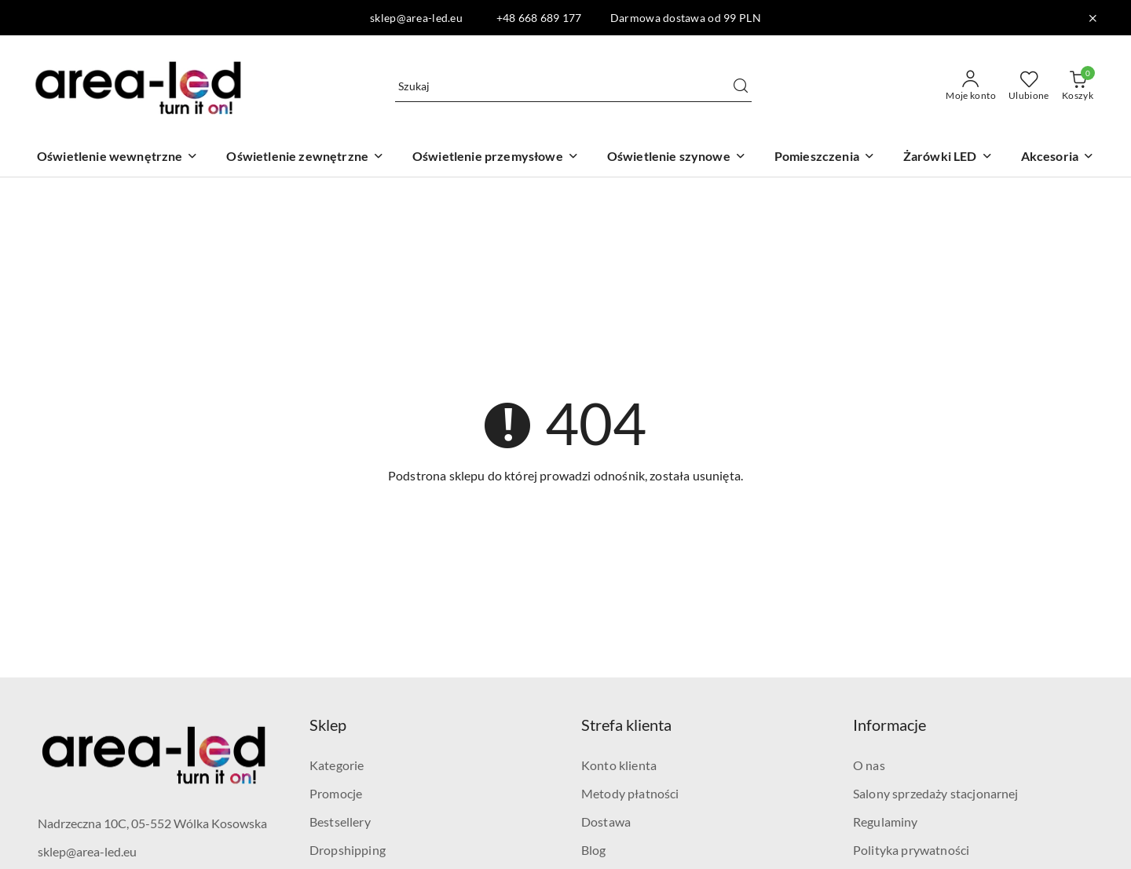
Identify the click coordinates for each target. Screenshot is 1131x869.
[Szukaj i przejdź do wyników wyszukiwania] (741, 86)
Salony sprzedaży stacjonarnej (936, 793)
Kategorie (336, 765)
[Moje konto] (970, 86)
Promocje (335, 793)
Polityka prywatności (911, 849)
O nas (869, 765)
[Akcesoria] (1057, 157)
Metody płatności (630, 793)
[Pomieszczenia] (824, 157)
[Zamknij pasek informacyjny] (1092, 18)
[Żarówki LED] (948, 157)
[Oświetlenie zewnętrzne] (305, 157)
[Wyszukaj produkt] (573, 86)
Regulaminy (885, 821)
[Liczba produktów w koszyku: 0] (1078, 86)
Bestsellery (340, 821)
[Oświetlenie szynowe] (676, 157)
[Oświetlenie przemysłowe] (495, 157)
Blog (593, 849)
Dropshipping (347, 849)
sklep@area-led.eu (87, 851)
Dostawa (606, 821)
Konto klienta (619, 765)
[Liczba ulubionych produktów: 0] (1029, 86)
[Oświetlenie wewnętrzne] (118, 157)
